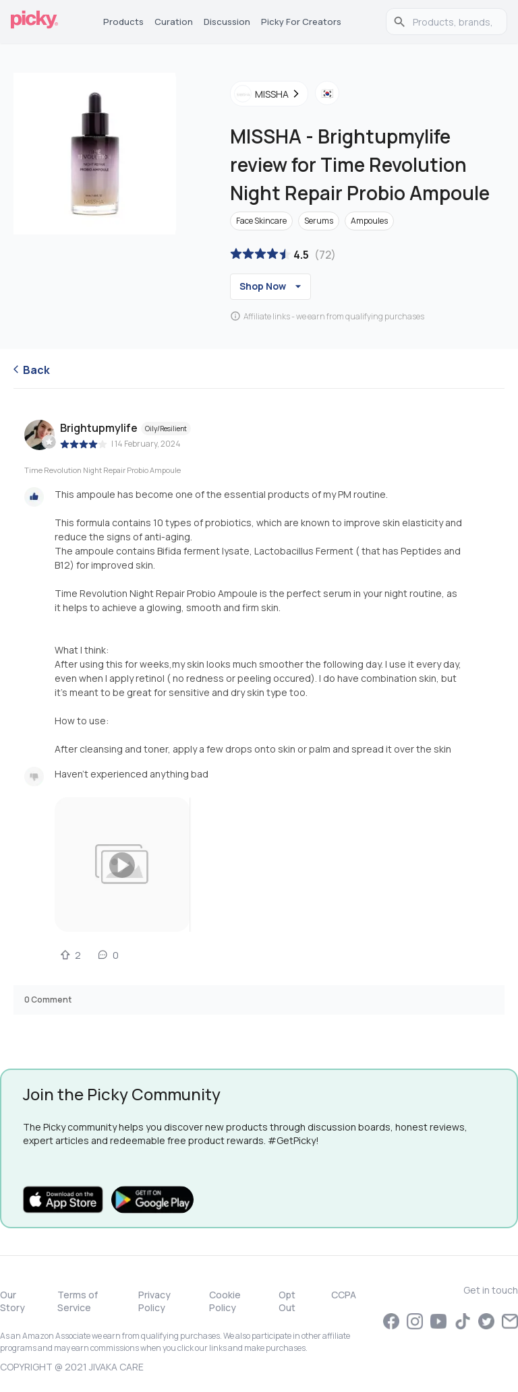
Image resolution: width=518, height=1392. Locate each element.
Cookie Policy (225, 1301)
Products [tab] (123, 21)
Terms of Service (77, 1301)
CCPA (343, 1294)
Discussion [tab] (227, 21)
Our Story (12, 1301)
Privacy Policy (154, 1301)
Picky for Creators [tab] (301, 21)
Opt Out (287, 1301)
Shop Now (272, 286)
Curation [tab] (173, 21)
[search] (453, 21)
